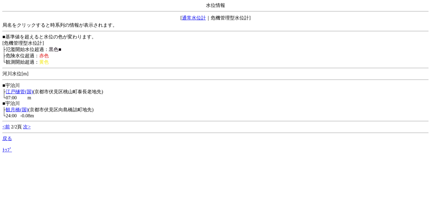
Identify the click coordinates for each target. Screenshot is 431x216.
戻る (7, 138)
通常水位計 (194, 17)
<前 (6, 126)
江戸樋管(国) (19, 91)
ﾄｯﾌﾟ (7, 149)
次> (27, 126)
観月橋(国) (17, 109)
